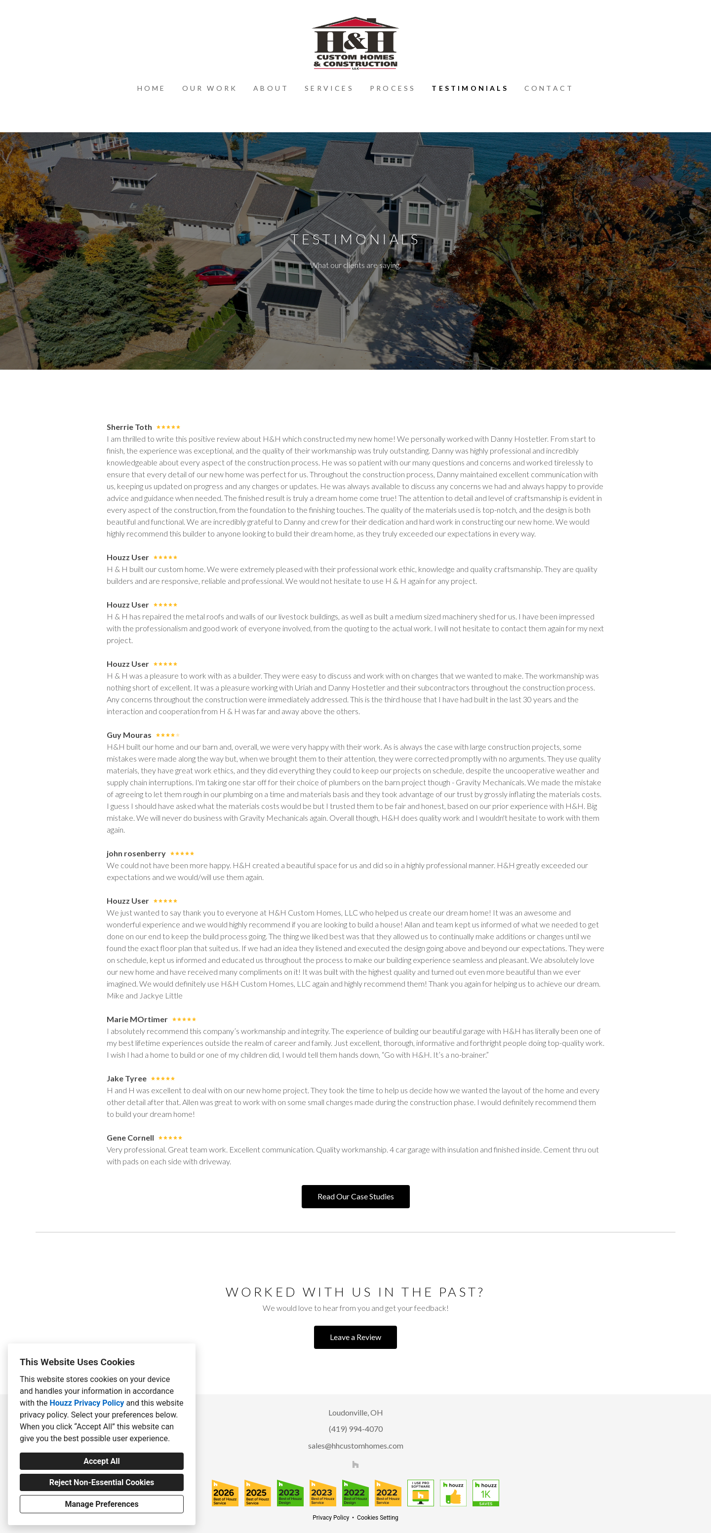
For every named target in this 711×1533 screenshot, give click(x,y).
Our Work (210, 88)
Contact (549, 88)
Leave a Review (355, 1336)
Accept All (101, 1461)
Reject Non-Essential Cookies (102, 1482)
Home (151, 88)
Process (393, 88)
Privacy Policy (331, 1517)
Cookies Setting (377, 1517)
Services (329, 88)
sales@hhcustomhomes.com (355, 1445)
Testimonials (470, 88)
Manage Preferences (101, 1504)
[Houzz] (355, 1464)
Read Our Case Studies (355, 1196)
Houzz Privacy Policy (86, 1403)
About (271, 88)
